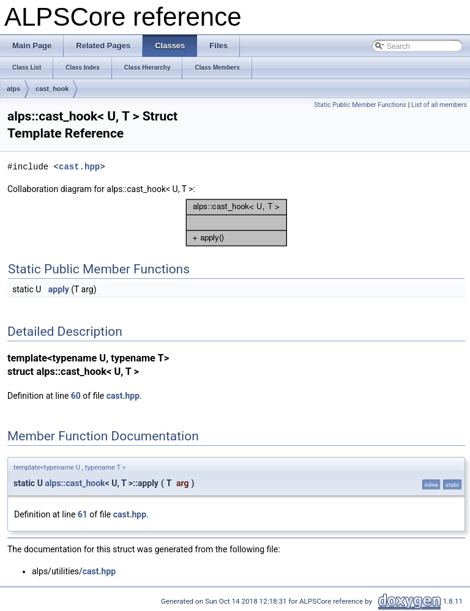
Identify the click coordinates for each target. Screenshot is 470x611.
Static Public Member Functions (360, 105)
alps (13, 88)
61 (83, 514)
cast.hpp (79, 166)
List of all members (439, 105)
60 (76, 396)
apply (58, 289)
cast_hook (52, 88)
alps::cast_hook (75, 483)
